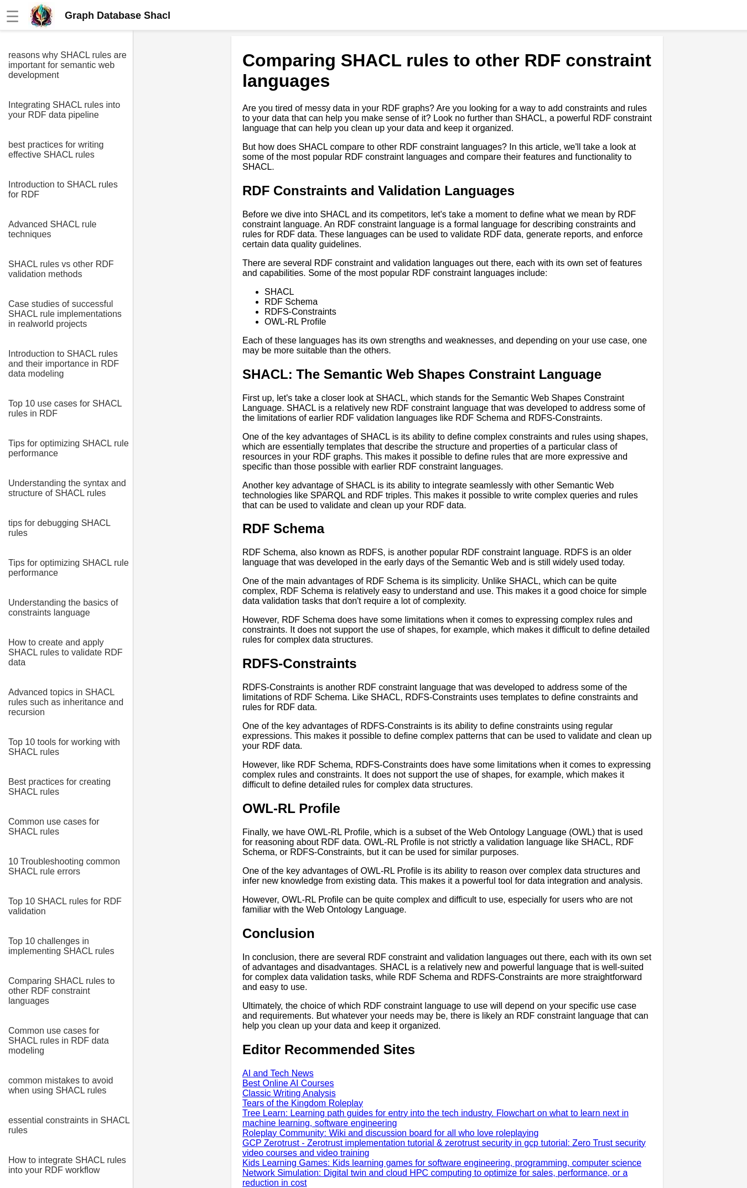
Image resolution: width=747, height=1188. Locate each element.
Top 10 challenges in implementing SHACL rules (61, 946)
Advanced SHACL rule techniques (52, 229)
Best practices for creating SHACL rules (59, 786)
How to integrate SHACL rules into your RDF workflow (67, 1165)
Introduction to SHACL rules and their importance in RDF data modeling (63, 363)
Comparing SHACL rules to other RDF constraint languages (61, 990)
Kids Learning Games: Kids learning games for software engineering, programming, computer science (441, 1163)
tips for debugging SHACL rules (59, 528)
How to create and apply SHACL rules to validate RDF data (65, 652)
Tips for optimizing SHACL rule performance (68, 448)
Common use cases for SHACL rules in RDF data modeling (58, 1040)
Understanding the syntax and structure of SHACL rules (67, 488)
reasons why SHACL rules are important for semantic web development (67, 65)
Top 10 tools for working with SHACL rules (64, 747)
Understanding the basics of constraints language (63, 607)
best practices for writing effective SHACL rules (56, 149)
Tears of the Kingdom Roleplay (302, 1103)
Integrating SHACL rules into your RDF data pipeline (64, 109)
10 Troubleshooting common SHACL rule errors (64, 866)
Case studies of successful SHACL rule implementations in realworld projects (65, 314)
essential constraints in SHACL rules (68, 1125)
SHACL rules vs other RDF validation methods (61, 269)
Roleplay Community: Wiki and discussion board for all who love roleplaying (390, 1133)
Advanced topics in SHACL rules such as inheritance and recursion (65, 702)
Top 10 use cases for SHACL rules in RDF (65, 408)
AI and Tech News (278, 1073)
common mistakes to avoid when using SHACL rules (60, 1085)
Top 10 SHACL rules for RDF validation (65, 906)
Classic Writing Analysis (289, 1093)
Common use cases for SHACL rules (54, 826)
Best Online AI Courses (288, 1083)
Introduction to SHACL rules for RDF (63, 189)
